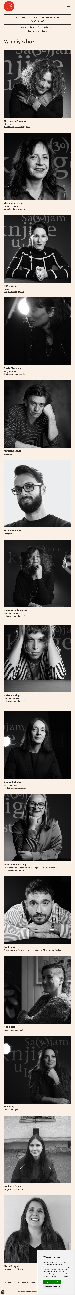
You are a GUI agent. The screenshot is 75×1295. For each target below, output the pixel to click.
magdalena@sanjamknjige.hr (17, 126)
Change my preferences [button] (52, 1286)
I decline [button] (56, 1282)
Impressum (23, 1283)
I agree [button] (47, 1282)
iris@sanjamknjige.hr (14, 291)
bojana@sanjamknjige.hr (15, 616)
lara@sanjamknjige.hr (14, 870)
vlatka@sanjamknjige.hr (15, 787)
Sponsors (35, 1283)
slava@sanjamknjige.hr (14, 209)
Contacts (10, 1283)
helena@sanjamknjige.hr (15, 701)
